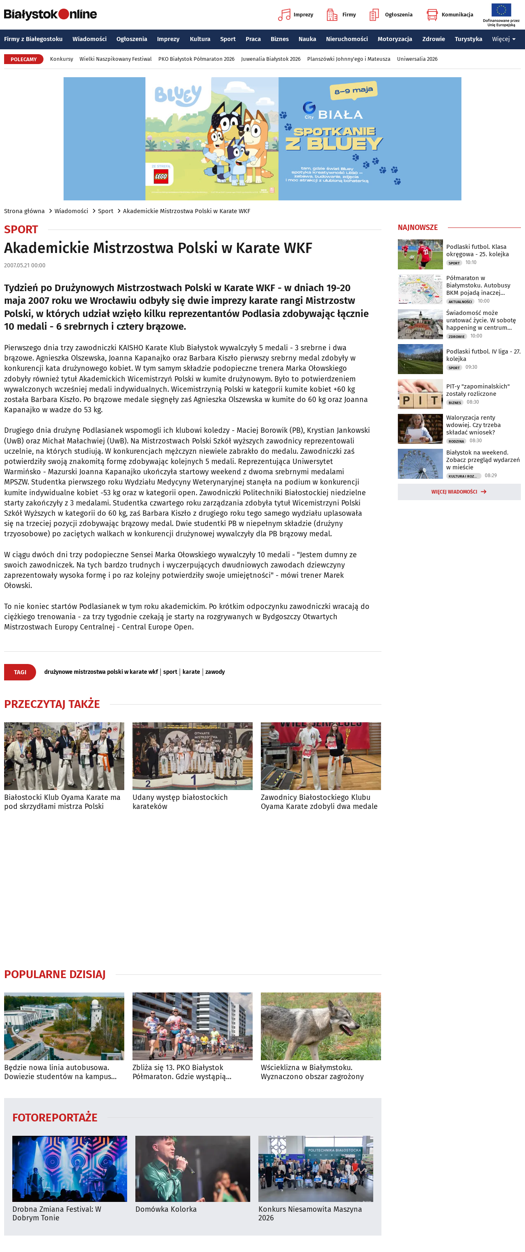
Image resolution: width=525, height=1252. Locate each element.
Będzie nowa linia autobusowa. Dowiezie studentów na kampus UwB (57, 1072)
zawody (215, 672)
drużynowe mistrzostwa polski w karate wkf (101, 672)
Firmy (341, 15)
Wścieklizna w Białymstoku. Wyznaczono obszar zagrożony (312, 1072)
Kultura (200, 39)
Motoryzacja (395, 39)
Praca (253, 39)
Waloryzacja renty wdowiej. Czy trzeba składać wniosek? (473, 425)
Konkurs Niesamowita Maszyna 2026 (310, 1214)
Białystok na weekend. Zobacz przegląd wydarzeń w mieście (483, 460)
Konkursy (61, 59)
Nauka (307, 39)
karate (191, 672)
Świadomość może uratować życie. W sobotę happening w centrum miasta (481, 320)
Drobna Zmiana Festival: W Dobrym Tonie (56, 1214)
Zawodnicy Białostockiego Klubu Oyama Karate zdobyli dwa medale (319, 802)
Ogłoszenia (391, 15)
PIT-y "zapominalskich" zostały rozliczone (478, 390)
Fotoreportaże (55, 1117)
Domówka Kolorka (166, 1209)
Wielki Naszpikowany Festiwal (116, 59)
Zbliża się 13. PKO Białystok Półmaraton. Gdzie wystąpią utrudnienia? (179, 1072)
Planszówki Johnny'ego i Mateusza (348, 59)
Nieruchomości (347, 39)
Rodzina (456, 441)
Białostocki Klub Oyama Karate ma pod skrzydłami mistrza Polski (62, 802)
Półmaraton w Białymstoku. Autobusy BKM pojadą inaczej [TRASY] (478, 285)
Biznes (280, 39)
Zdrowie (433, 39)
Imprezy (295, 15)
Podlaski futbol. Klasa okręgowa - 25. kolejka (477, 250)
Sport (228, 39)
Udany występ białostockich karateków (180, 802)
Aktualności (460, 302)
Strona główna (24, 211)
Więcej (504, 39)
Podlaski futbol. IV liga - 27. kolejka (483, 355)
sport (170, 672)
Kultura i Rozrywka (465, 476)
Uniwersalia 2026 (417, 59)
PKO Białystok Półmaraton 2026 (196, 59)
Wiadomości (90, 39)
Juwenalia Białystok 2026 (271, 59)
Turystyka (468, 39)
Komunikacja (449, 15)
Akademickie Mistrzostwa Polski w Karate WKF (186, 211)
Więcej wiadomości (454, 492)
